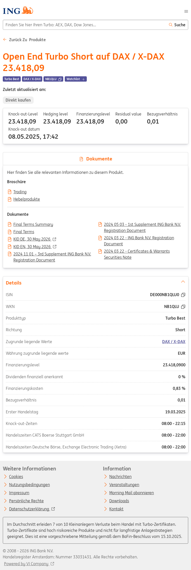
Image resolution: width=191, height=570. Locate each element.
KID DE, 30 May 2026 (32, 239)
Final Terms (23, 232)
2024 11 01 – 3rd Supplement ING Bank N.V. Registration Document (52, 254)
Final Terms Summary (33, 224)
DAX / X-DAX (173, 341)
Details (95, 282)
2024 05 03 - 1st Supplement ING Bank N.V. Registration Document (142, 224)
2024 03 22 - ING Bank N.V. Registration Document (139, 238)
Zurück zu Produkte (24, 39)
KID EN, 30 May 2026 (32, 247)
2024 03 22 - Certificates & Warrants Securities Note (137, 251)
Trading (20, 192)
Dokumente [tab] (95, 159)
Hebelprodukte (26, 199)
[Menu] (186, 11)
